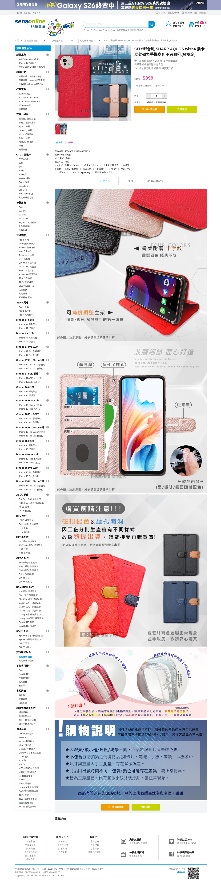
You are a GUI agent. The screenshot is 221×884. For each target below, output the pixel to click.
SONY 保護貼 (25, 647)
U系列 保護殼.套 (26, 520)
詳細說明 (181, 872)
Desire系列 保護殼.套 (29, 524)
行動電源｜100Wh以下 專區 (32, 80)
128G (21, 170)
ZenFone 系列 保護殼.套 (30, 499)
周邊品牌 (21, 729)
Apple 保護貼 (25, 311)
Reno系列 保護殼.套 (28, 562)
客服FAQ (94, 845)
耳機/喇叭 (21, 235)
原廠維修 (94, 849)
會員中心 (178, 26)
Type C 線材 (24, 126)
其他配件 (23, 681)
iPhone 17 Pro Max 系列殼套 (32, 364)
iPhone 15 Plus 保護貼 (29, 462)
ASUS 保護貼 (25, 510)
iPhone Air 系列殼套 (28, 338)
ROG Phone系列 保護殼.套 (31, 503)
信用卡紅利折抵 (143, 85)
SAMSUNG (24, 218)
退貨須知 (94, 842)
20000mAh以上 (26, 105)
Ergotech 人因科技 (27, 222)
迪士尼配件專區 (26, 803)
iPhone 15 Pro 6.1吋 (27, 467)
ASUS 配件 (22, 494)
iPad (95, 30)
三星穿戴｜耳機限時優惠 (30, 76)
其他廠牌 (23, 293)
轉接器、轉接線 (26, 142)
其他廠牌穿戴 (25, 226)
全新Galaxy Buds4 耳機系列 (32, 67)
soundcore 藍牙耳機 (28, 274)
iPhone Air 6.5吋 (25, 333)
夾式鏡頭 (23, 699)
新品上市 (21, 54)
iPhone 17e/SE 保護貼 (29, 382)
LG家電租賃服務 (136, 30)
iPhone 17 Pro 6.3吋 (27, 346)
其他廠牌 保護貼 (26, 660)
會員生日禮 (62, 845)
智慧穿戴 (21, 202)
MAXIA (22, 779)
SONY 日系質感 (26, 270)
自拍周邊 (21, 690)
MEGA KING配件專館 (29, 768)
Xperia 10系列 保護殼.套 (30, 639)
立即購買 (184, 109)
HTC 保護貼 (24, 532)
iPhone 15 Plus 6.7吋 (28, 454)
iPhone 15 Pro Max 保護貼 (31, 489)
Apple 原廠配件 (26, 315)
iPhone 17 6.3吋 (25, 319)
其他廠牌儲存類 (26, 197)
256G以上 (23, 174)
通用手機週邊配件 (27, 724)
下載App (18, 13)
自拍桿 (22, 695)
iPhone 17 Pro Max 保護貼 (31, 368)
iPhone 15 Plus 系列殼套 (30, 459)
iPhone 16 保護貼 (27, 395)
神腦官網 (30, 842)
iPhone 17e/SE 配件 (27, 373)
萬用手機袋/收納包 (27, 720)
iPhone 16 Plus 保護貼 (29, 409)
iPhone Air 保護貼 (27, 341)
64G (21, 167)
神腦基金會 (30, 845)
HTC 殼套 (23, 528)
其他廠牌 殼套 (86, 40)
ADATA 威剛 (24, 178)
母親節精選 (122, 30)
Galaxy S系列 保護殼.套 (30, 607)
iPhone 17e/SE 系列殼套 (30, 378)
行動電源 (21, 89)
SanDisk (23, 190)
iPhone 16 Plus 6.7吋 (28, 400)
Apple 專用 (24, 240)
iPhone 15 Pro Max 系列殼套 (32, 486)
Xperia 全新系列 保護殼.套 (31, 635)
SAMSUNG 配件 (25, 587)
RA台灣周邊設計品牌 (28, 791)
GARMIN (23, 211)
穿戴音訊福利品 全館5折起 (31, 84)
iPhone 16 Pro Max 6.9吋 (30, 427)
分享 (59, 143)
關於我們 (30, 849)
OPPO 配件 (22, 558)
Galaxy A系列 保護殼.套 (30, 610)
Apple (21, 207)
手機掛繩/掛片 (25, 716)
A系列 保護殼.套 (26, 574)
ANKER (22, 737)
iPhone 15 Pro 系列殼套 (30, 472)
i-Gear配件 (24, 756)
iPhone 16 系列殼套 (28, 391)
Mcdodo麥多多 (25, 776)
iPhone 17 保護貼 (27, 328)
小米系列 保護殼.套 (28, 541)
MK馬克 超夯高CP (27, 772)
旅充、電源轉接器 (27, 122)
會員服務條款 (30, 852)
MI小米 (22, 764)
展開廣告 (200, 3)
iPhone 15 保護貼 (27, 449)
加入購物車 (150, 109)
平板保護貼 (24, 678)
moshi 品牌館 (25, 783)
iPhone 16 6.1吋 (25, 387)
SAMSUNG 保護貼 (27, 626)
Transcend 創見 (26, 193)
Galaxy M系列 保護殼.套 (30, 614)
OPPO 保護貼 (25, 582)
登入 (175, 22)
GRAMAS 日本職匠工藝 (30, 753)
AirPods (112, 30)
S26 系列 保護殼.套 (28, 591)
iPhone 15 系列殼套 (28, 445)
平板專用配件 (23, 665)
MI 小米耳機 (24, 259)
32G (21, 163)
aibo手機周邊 (25, 745)
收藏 (70, 143)
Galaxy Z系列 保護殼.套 (30, 603)
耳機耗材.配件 (25, 297)
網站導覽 (30, 859)
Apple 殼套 (24, 307)
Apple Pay (159, 85)
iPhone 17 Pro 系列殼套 (30, 351)
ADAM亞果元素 (26, 733)
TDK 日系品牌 (25, 278)
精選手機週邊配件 (26, 708)
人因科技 (23, 290)
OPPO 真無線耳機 (27, 263)
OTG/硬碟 (23, 159)
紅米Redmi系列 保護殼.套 (31, 545)
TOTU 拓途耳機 (26, 282)
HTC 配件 (21, 515)
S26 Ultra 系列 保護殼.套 (30, 599)
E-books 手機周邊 (27, 749)
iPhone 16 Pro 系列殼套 (30, 418)
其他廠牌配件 (58, 40)
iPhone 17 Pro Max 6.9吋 (30, 360)
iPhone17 (87, 30)
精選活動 (21, 72)
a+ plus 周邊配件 (27, 741)
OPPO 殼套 (24, 578)
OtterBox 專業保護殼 (28, 787)
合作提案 (62, 852)
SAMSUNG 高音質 (27, 266)
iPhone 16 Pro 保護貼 (29, 422)
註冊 (182, 22)
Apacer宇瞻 (24, 182)
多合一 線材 (24, 138)
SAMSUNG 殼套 (26, 622)
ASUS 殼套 (24, 507)
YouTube (187, 13)
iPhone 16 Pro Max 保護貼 (31, 436)
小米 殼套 (23, 549)
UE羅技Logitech (26, 286)
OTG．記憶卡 (23, 154)
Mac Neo (102, 30)
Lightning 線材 (25, 130)
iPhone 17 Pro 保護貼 (29, 355)
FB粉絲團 (200, 13)
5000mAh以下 (25, 94)
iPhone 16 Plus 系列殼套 (30, 405)
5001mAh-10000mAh (29, 97)
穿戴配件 (23, 230)
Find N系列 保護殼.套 (29, 570)
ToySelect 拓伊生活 (28, 799)
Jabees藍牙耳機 (26, 255)
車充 (21, 145)
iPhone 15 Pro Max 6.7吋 (30, 481)
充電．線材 (22, 114)
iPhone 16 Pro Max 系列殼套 (32, 432)
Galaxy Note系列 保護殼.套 (31, 618)
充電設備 (23, 149)
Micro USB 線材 (26, 134)
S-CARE (161, 13)
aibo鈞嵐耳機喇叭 (27, 243)
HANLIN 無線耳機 (27, 247)
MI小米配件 (22, 537)
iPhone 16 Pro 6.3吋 (27, 414)
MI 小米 (22, 215)
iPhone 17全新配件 (28, 63)
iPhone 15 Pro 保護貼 (29, 476)
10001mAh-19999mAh (29, 101)
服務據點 (27, 13)
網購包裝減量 (94, 852)
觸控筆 (22, 685)
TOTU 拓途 (24, 795)
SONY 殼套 (24, 643)
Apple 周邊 (22, 302)
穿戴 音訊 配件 (31, 40)
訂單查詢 (62, 849)
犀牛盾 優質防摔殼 (27, 806)
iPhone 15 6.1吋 (25, 441)
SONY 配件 (22, 631)
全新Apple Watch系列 (29, 59)
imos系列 (23, 760)
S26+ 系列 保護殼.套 (28, 595)
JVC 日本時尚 (25, 251)
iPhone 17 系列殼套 (28, 324)
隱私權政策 (30, 856)
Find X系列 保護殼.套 (29, 566)
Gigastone (23, 186)
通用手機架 (24, 712)
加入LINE (174, 13)
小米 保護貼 (24, 553)
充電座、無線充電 (27, 119)
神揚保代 (36, 13)
